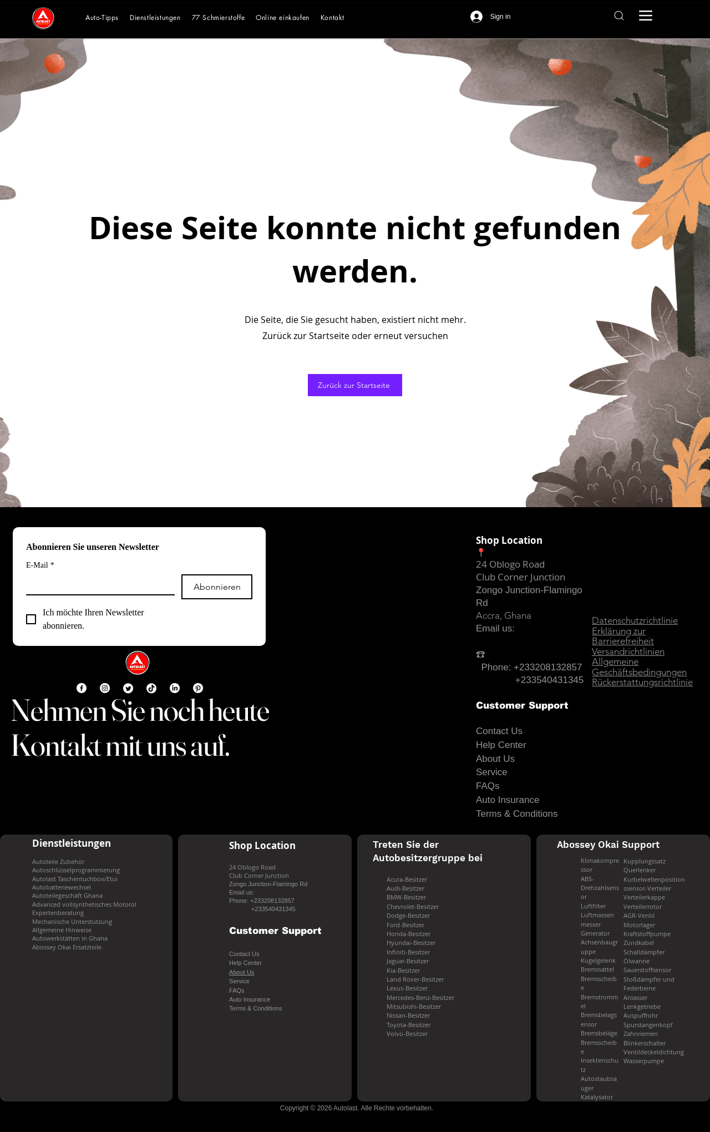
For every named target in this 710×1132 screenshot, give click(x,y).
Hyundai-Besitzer (411, 942)
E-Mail (40, 565)
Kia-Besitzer (403, 970)
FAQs (488, 786)
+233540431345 (549, 680)
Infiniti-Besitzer (408, 952)
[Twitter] (128, 688)
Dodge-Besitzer (408, 915)
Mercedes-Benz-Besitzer (420, 997)
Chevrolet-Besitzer (413, 906)
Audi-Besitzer (405, 888)
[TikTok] (151, 688)
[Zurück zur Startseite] (355, 385)
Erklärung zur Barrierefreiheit (623, 636)
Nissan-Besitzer (408, 1015)
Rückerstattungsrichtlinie (642, 682)
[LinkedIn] (175, 688)
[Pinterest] (198, 688)
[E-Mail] (97, 584)
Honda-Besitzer (408, 933)
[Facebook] (81, 688)
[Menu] (645, 15)
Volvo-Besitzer (407, 1033)
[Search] (619, 15)
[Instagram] (105, 688)
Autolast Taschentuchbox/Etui (75, 879)
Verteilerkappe (644, 897)
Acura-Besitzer (407, 879)
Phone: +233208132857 (529, 667)
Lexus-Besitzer (407, 988)
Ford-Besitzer (405, 925)
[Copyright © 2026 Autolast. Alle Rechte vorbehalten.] (356, 1108)
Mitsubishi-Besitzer (414, 1006)
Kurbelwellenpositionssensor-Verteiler (654, 883)
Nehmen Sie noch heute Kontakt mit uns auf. (140, 727)
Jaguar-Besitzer (408, 961)
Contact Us (499, 731)
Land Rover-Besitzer (415, 979)
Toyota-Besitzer (408, 1024)
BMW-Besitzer (406, 897)
